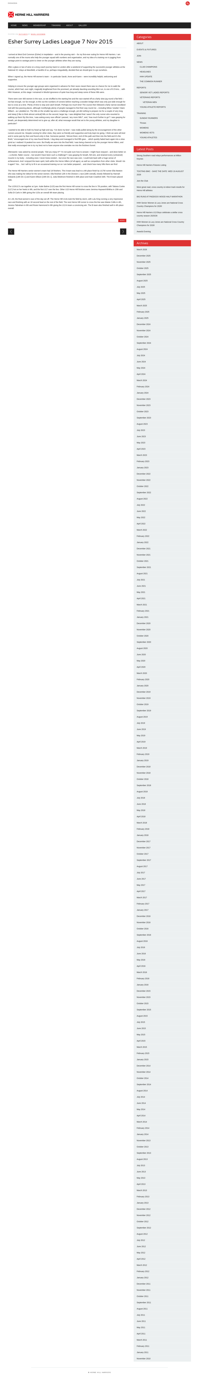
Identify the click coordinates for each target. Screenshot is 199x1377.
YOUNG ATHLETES (148, 137)
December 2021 (143, 548)
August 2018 (142, 791)
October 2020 (142, 636)
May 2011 (141, 1327)
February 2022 (143, 536)
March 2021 (142, 605)
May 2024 (141, 368)
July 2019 (141, 723)
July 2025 (141, 287)
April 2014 (141, 1115)
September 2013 (144, 1153)
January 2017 (142, 910)
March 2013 (142, 1190)
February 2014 (143, 1128)
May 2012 (141, 1253)
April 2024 (141, 374)
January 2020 (142, 686)
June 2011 (141, 1321)
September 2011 (144, 1302)
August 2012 (142, 1234)
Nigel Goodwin (38, 34)
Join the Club (142, 181)
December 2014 (143, 1066)
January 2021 (142, 617)
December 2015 (143, 991)
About (69, 25)
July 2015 (141, 1022)
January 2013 (142, 1203)
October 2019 (142, 704)
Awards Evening (144, 231)
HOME (14, 25)
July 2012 (141, 1240)
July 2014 (141, 1097)
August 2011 (142, 1309)
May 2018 (141, 810)
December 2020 (143, 623)
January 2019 (142, 760)
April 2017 (141, 891)
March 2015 (142, 1047)
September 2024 (144, 343)
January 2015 (142, 1059)
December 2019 (143, 692)
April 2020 (141, 667)
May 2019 (141, 735)
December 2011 (143, 1284)
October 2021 (142, 561)
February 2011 (143, 1346)
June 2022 (141, 511)
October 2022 (142, 486)
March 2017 (142, 897)
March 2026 (142, 249)
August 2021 (142, 573)
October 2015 (142, 1003)
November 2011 (143, 1290)
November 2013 (143, 1140)
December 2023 (143, 399)
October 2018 (142, 779)
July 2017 (141, 872)
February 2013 (143, 1196)
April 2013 (141, 1184)
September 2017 (144, 860)
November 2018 (143, 773)
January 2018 (142, 835)
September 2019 (144, 710)
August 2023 (142, 424)
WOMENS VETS (147, 133)
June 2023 (141, 436)
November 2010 (143, 1358)
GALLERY (82, 25)
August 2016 (142, 941)
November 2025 (143, 262)
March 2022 (142, 530)
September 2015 (144, 1010)
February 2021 (143, 611)
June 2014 (141, 1103)
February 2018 (143, 829)
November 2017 (143, 848)
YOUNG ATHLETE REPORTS (153, 107)
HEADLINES (145, 72)
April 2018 (141, 816)
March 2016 (142, 972)
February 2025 (143, 312)
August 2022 (142, 499)
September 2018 (144, 785)
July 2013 (141, 1165)
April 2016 (141, 966)
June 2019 (141, 729)
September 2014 (144, 1084)
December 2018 (143, 767)
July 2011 (141, 1315)
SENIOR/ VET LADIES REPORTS (154, 92)
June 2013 (141, 1172)
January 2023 (142, 467)
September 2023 (144, 418)
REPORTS (141, 88)
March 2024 (142, 380)
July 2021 (141, 580)
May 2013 (141, 1178)
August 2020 (142, 648)
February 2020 (143, 679)
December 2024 (143, 324)
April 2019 (141, 742)
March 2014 (142, 1122)
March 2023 (142, 455)
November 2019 (143, 698)
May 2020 (141, 661)
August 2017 (142, 866)
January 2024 (142, 393)
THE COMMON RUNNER (151, 81)
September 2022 (144, 492)
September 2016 (144, 935)
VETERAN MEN (150, 102)
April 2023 (141, 449)
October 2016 (142, 929)
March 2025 (142, 305)
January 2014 (142, 1134)
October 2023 (142, 411)
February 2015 (143, 1053)
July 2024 (141, 355)
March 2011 (142, 1340)
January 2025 (142, 318)
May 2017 (141, 885)
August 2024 (142, 349)
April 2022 (141, 524)
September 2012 (144, 1228)
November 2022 (143, 480)
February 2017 (143, 904)
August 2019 (142, 717)
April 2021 (141, 598)
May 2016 (141, 960)
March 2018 (142, 823)
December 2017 (143, 841)
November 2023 (143, 405)
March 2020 (142, 673)
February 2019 (143, 754)
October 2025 (142, 268)
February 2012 (143, 1271)
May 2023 (141, 443)
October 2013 (142, 1147)
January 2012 (142, 1277)
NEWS (25, 25)
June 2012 (141, 1246)
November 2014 (143, 1072)
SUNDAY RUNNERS (149, 118)
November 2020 (143, 629)
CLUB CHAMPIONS (148, 67)
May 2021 (141, 592)
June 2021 (141, 586)
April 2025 (141, 299)
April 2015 (141, 1041)
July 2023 (141, 430)
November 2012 (143, 1215)
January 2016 (142, 985)
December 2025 (143, 256)
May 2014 (141, 1109)
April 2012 (141, 1259)
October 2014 (142, 1078)
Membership (39, 25)
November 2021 (143, 555)
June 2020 (141, 654)
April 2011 (141, 1334)
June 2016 (141, 953)
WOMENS (144, 128)
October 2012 (142, 1221)
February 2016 (143, 978)
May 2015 (141, 1034)
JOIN (139, 56)
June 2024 (141, 362)
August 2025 (142, 281)
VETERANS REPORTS (150, 97)
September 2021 (144, 567)
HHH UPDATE (146, 76)
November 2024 (143, 330)
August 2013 (142, 1159)
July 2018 (141, 798)
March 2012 (142, 1265)
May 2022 (141, 517)
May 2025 (141, 293)
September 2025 (144, 274)
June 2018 (141, 804)
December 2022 (143, 474)
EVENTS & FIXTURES (146, 49)
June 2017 (141, 879)
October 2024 (142, 337)
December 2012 (143, 1209)
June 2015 (141, 1028)
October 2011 (142, 1296)
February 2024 (143, 386)
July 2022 (141, 505)
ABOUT (140, 43)
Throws (143, 123)
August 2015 (142, 1016)
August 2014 (142, 1091)
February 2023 (143, 461)
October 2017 (142, 854)
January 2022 (142, 542)
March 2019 (142, 748)
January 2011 (142, 1352)
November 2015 (143, 997)
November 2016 (143, 922)
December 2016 (143, 916)
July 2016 (141, 947)
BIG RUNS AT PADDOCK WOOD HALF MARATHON (159, 197)
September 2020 (144, 642)
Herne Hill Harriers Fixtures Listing (151, 165)
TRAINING (56, 25)
